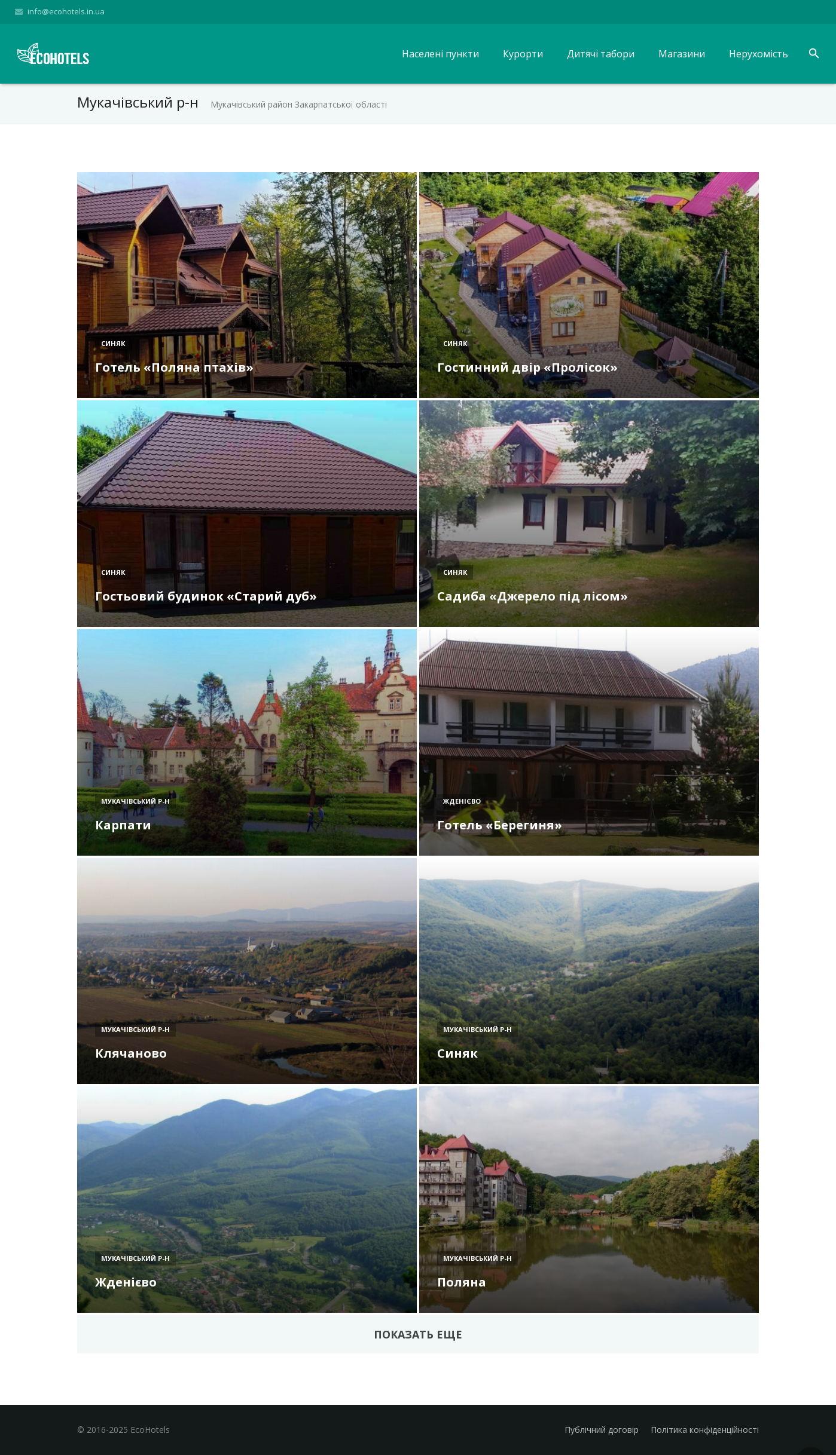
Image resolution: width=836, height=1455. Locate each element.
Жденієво (462, 804)
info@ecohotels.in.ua (66, 11)
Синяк (113, 347)
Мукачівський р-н (135, 804)
